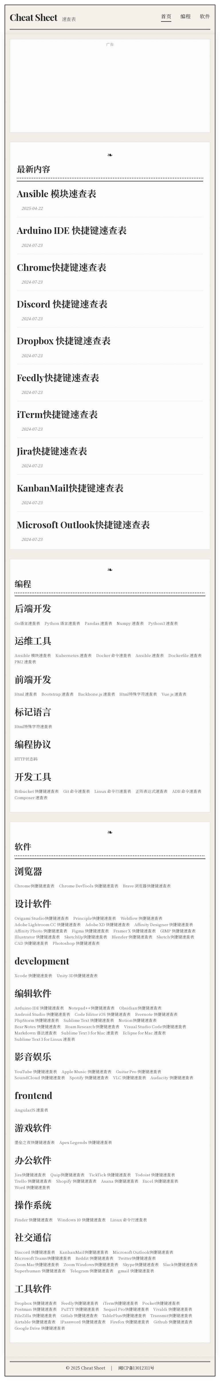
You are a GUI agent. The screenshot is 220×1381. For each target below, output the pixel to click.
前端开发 (33, 679)
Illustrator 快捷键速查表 (37, 937)
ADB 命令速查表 (186, 791)
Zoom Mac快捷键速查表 (37, 1264)
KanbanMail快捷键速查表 (70, 488)
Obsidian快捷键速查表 (140, 1008)
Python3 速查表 (163, 623)
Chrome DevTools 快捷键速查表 (88, 886)
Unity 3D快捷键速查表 (77, 975)
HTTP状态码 (26, 759)
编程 (185, 16)
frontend (33, 1095)
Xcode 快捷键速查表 (33, 975)
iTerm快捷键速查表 (57, 414)
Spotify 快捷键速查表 (89, 1077)
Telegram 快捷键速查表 (91, 1271)
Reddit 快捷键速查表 (94, 1258)
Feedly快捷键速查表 (58, 377)
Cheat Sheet (33, 17)
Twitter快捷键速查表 (137, 1258)
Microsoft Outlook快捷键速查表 (83, 524)
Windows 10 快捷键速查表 (81, 1219)
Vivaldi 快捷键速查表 (172, 1309)
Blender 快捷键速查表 (132, 937)
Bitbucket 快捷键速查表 (37, 791)
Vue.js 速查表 (174, 694)
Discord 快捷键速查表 (62, 304)
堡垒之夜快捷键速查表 (35, 1142)
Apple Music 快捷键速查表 (86, 1071)
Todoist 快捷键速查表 (155, 1174)
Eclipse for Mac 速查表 (144, 1033)
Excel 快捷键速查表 (160, 1181)
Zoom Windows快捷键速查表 (91, 1264)
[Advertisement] (110, 90)
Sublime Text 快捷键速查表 (89, 1020)
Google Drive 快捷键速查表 (40, 1328)
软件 (205, 16)
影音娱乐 (33, 1056)
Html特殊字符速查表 (138, 694)
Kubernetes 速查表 (74, 655)
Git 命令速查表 (76, 791)
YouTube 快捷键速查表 (36, 1071)
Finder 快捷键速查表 (34, 1219)
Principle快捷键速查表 (94, 918)
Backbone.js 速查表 (96, 694)
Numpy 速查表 (130, 623)
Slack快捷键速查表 (180, 1264)
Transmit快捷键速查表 (171, 1315)
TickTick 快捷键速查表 (110, 1174)
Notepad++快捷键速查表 (91, 1008)
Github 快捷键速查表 (173, 1322)
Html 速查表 (26, 694)
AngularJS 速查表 (31, 1110)
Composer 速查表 (31, 797)
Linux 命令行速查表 (113, 791)
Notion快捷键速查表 (138, 1020)
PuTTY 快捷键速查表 (80, 1309)
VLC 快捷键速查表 (129, 1077)
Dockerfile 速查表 (185, 655)
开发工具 (33, 776)
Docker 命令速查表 (113, 655)
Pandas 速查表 (98, 623)
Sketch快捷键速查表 (175, 937)
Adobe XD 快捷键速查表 (107, 924)
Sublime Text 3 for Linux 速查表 (45, 1039)
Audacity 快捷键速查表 (171, 1077)
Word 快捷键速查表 (32, 1187)
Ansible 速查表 (149, 655)
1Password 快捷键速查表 (83, 1322)
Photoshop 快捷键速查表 (76, 943)
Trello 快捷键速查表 (33, 1181)
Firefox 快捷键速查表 (129, 1322)
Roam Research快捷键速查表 (92, 1026)
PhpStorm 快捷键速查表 (37, 1020)
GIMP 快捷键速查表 (178, 931)
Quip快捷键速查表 (67, 1174)
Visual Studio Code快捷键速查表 (155, 1026)
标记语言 (33, 711)
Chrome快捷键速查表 (61, 267)
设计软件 (33, 903)
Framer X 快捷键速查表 (134, 931)
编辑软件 (33, 993)
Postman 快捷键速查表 (36, 1309)
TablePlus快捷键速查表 (124, 1315)
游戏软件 (33, 1127)
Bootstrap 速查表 (58, 694)
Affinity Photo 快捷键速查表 (41, 931)
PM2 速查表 (25, 661)
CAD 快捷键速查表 (31, 943)
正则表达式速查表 (151, 791)
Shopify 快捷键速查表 (76, 1181)
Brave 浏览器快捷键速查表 (147, 886)
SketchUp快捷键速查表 (85, 937)
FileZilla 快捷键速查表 (35, 1315)
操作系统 (33, 1204)
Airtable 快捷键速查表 (35, 1322)
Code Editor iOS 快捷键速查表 (103, 1014)
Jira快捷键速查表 (52, 451)
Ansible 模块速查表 (56, 193)
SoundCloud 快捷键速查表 (40, 1077)
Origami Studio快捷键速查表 (42, 918)
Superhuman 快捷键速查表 (40, 1271)
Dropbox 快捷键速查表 (64, 340)
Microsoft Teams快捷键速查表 (43, 1258)
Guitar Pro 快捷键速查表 (138, 1071)
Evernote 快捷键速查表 (156, 1014)
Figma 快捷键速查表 (90, 931)
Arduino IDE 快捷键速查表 (72, 230)
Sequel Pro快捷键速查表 (126, 1309)
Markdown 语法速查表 (36, 1033)
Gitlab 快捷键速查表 (79, 1315)
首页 (166, 16)
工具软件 (33, 1288)
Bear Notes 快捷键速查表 (38, 1026)
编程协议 (33, 744)
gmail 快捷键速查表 (136, 1271)
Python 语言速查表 (62, 623)
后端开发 (33, 608)
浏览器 (28, 871)
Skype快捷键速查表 (141, 1264)
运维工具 (33, 640)
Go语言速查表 (27, 623)
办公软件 (33, 1160)
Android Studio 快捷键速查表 (42, 1014)
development (42, 960)
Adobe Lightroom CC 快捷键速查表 (48, 924)
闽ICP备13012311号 (136, 1368)
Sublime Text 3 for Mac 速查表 (89, 1033)
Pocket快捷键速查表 (161, 1303)
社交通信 (33, 1237)
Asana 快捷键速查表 (119, 1181)
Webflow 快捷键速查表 (141, 918)
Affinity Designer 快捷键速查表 (163, 924)
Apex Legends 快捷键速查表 (85, 1142)
